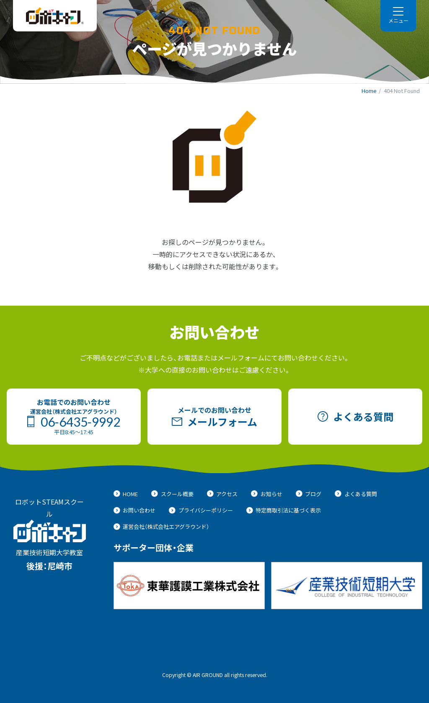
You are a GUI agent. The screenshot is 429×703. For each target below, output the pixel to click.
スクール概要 (172, 494)
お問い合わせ (135, 510)
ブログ (309, 494)
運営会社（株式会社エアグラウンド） (161, 526)
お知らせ (266, 494)
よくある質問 (356, 494)
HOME (126, 494)
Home (369, 91)
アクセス (222, 494)
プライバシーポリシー (201, 510)
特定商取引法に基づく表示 (283, 510)
